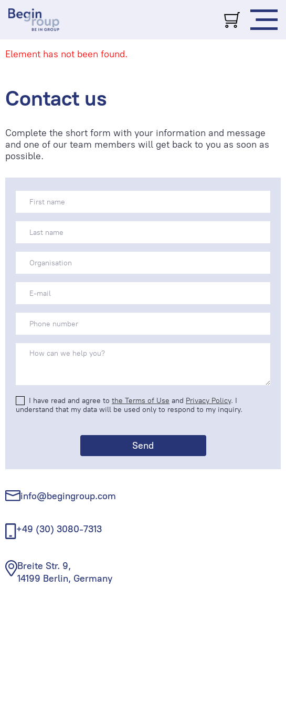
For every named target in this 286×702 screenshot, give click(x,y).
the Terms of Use (141, 400)
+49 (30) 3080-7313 (59, 529)
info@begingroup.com (68, 496)
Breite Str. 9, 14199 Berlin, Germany (64, 572)
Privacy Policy (208, 400)
